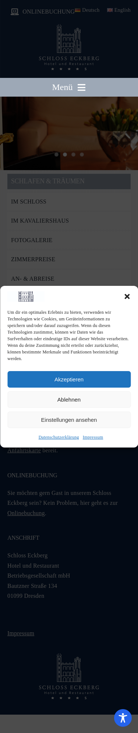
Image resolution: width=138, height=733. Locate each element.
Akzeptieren (69, 379)
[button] (127, 296)
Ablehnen (69, 399)
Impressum (93, 437)
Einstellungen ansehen (69, 420)
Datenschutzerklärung (59, 437)
